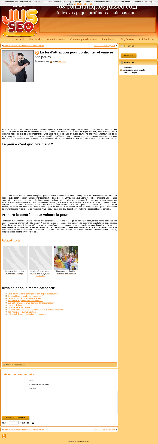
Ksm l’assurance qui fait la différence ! (24, 312)
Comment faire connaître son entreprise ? (25, 296)
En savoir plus (80, 4)
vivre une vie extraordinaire (19, 307)
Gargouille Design (83, 441)
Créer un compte (130, 72)
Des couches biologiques (104, 45)
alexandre (62, 61)
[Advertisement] (97, 25)
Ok (91, 4)
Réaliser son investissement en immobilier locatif (23, 45)
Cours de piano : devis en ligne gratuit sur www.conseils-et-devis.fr (36, 310)
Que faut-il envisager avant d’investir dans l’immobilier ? (31, 303)
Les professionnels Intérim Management (24, 298)
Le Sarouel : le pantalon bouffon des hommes (27, 314)
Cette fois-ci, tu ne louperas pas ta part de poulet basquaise (33, 294)
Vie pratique (20, 364)
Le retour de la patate (17, 305)
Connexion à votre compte (134, 70)
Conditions (127, 68)
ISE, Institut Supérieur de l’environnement (25, 301)
